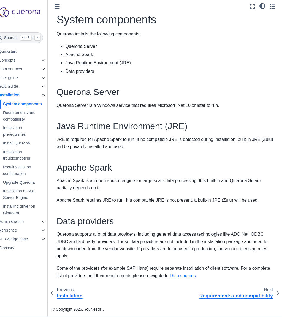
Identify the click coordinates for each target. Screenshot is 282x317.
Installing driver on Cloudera (28, 209)
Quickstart (16, 51)
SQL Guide (17, 86)
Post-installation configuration (26, 170)
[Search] (28, 37)
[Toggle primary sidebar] (66, 6)
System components (31, 104)
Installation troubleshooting (25, 155)
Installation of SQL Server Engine (28, 194)
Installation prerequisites (23, 131)
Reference (16, 230)
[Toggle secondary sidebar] (272, 6)
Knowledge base (21, 239)
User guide (16, 78)
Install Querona (25, 143)
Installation (17, 95)
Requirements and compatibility (28, 115)
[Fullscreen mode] (252, 6)
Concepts (15, 60)
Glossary (15, 248)
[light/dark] (262, 5)
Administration (19, 221)
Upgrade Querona (27, 182)
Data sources (19, 69)
